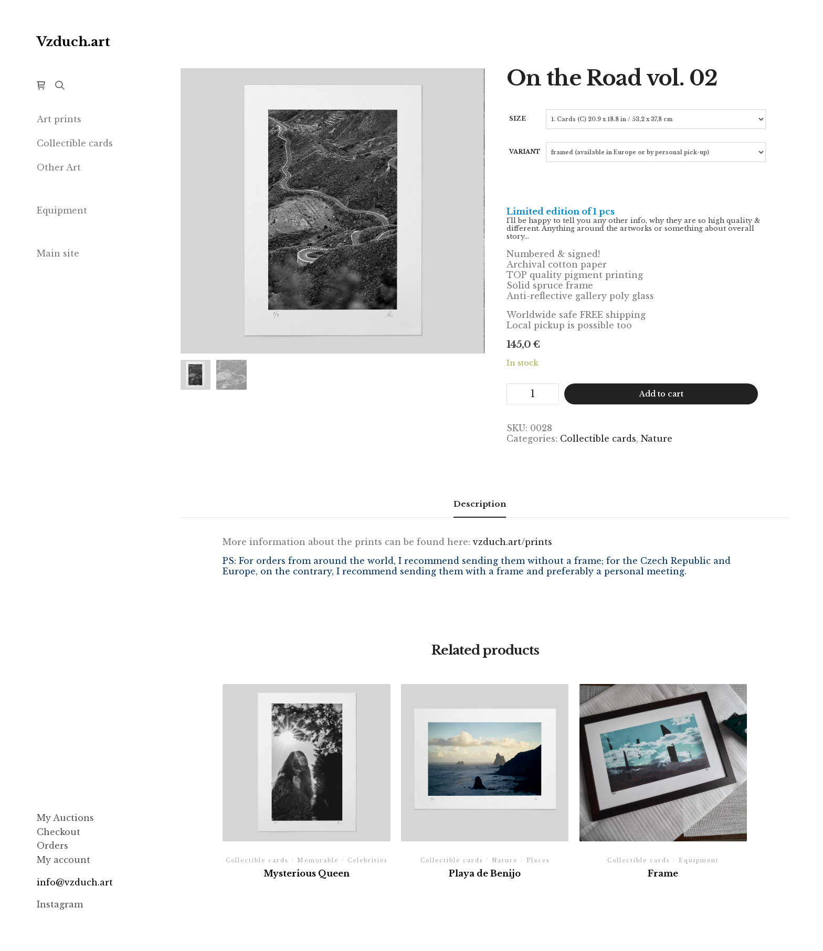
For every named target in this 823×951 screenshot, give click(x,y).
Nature (656, 438)
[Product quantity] (533, 393)
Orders (52, 845)
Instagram (60, 904)
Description (479, 504)
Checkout (58, 832)
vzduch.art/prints (512, 542)
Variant (525, 151)
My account (63, 859)
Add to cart (661, 394)
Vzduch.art (73, 41)
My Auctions (65, 818)
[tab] (479, 504)
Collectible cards (598, 438)
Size (517, 118)
